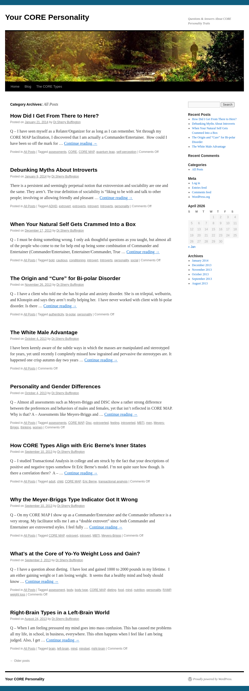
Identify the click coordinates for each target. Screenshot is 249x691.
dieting (111, 590)
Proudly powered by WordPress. (212, 679)
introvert (92, 206)
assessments (58, 152)
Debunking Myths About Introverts (53, 170)
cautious (62, 260)
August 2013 (200, 283)
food (121, 590)
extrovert (65, 206)
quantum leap (105, 152)
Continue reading (80, 143)
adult (52, 481)
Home (15, 86)
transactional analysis (113, 481)
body (70, 590)
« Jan (191, 247)
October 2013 (200, 274)
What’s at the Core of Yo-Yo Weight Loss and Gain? (75, 553)
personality (122, 206)
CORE (72, 152)
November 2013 (202, 269)
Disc (89, 423)
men (149, 423)
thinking (26, 427)
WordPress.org (201, 197)
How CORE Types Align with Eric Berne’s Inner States (78, 445)
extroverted (101, 423)
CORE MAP (87, 152)
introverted (128, 423)
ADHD (53, 206)
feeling (114, 423)
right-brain (98, 648)
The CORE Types (49, 86)
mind (129, 590)
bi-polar (70, 314)
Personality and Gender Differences (55, 386)
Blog (28, 86)
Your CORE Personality (47, 17)
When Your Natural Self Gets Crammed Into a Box (73, 224)
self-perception (126, 152)
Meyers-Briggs (111, 535)
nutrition (139, 590)
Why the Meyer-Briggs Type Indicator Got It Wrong (74, 499)
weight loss (17, 594)
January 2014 (200, 260)
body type (81, 590)
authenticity (56, 314)
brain (52, 648)
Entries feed (199, 187)
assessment (57, 590)
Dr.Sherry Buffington (67, 122)
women (38, 427)
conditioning (77, 260)
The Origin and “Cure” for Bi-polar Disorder (65, 278)
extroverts (79, 206)
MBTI (141, 423)
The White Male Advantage (43, 332)
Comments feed (201, 192)
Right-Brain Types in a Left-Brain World (60, 612)
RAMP (167, 590)
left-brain (63, 648)
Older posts (20, 661)
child (60, 481)
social (134, 260)
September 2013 (202, 279)
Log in (196, 183)
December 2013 (201, 265)
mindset (84, 648)
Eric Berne (90, 481)
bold (52, 260)
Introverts (106, 206)
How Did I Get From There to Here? (54, 116)
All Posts (30, 152)
